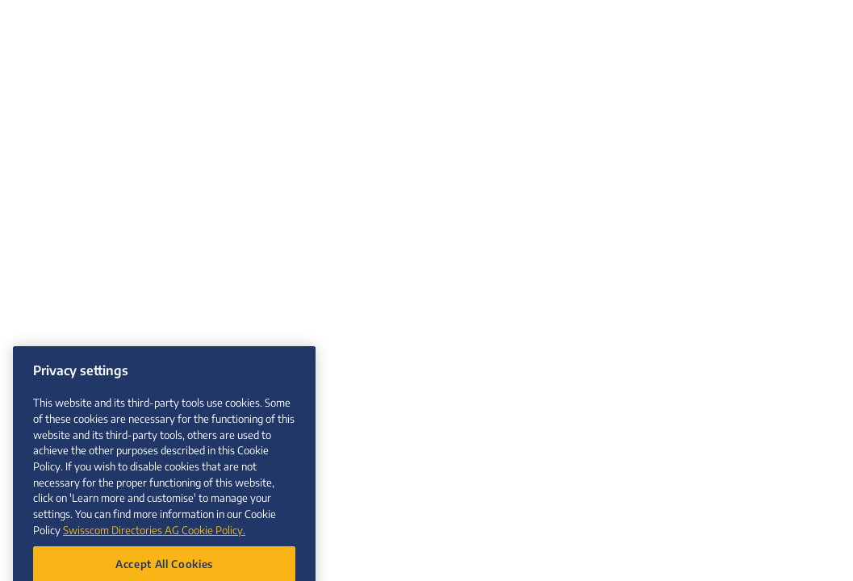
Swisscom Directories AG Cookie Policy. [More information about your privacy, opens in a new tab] (154, 540)
